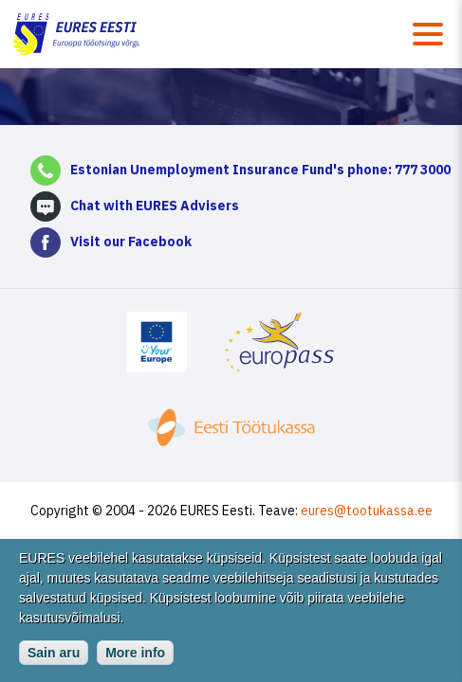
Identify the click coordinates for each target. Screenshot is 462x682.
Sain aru (54, 659)
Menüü (428, 34)
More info (135, 659)
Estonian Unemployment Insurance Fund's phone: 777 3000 (260, 169)
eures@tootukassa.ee (367, 510)
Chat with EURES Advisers (154, 205)
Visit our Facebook (131, 241)
